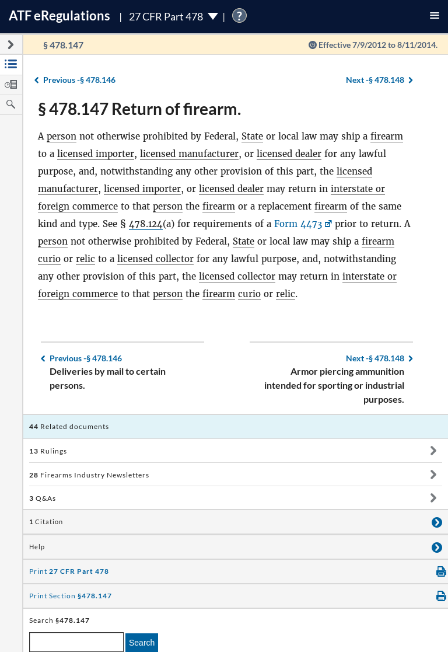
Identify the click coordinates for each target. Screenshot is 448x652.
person (61, 136)
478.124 (146, 223)
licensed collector (155, 258)
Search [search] (142, 642)
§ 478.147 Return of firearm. (139, 108)
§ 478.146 (79, 80)
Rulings (48, 451)
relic (85, 258)
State (252, 136)
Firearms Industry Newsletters (89, 474)
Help (37, 546)
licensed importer (95, 153)
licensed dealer (289, 153)
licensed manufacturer (189, 153)
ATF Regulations (59, 15)
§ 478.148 (375, 80)
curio (49, 258)
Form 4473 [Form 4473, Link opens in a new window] (299, 223)
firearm (386, 136)
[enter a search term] (76, 642)
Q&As (42, 498)
